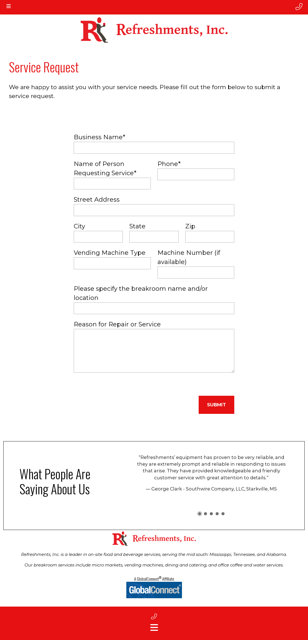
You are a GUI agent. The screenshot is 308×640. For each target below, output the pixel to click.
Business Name (99, 137)
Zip (190, 226)
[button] (200, 514)
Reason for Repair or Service (117, 324)
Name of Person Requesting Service (105, 168)
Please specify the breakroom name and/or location (141, 293)
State (137, 226)
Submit (216, 404)
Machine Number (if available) (188, 257)
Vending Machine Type (110, 253)
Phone (169, 164)
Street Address (97, 199)
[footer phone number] (154, 616)
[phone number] (298, 6)
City (79, 226)
